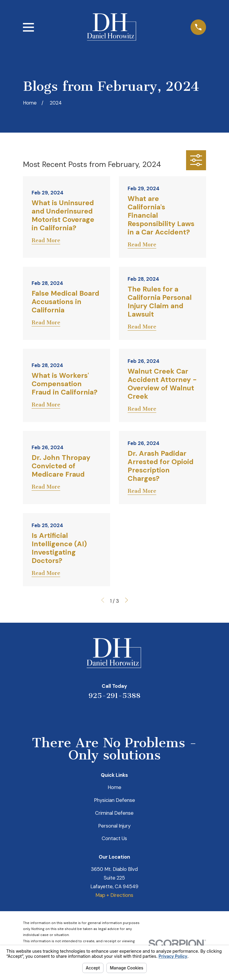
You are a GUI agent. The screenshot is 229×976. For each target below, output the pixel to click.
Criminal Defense (114, 813)
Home (114, 787)
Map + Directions (114, 895)
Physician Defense (114, 800)
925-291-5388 (114, 695)
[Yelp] (90, 714)
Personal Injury (114, 825)
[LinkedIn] (106, 714)
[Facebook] (138, 714)
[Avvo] (122, 714)
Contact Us (114, 838)
